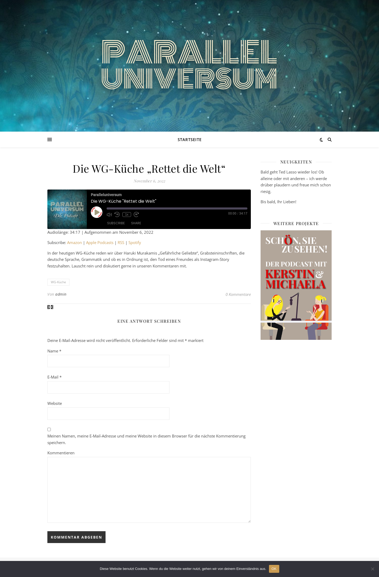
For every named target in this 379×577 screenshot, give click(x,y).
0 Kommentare (238, 294)
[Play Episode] (96, 212)
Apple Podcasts (99, 242)
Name (54, 351)
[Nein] (372, 568)
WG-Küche (58, 282)
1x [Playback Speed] (126, 214)
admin (61, 294)
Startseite (190, 139)
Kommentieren (60, 452)
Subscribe (116, 223)
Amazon (74, 242)
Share (136, 223)
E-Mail (54, 377)
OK (274, 569)
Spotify (134, 242)
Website (54, 403)
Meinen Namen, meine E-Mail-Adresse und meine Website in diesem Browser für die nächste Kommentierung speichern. (146, 439)
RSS (121, 242)
